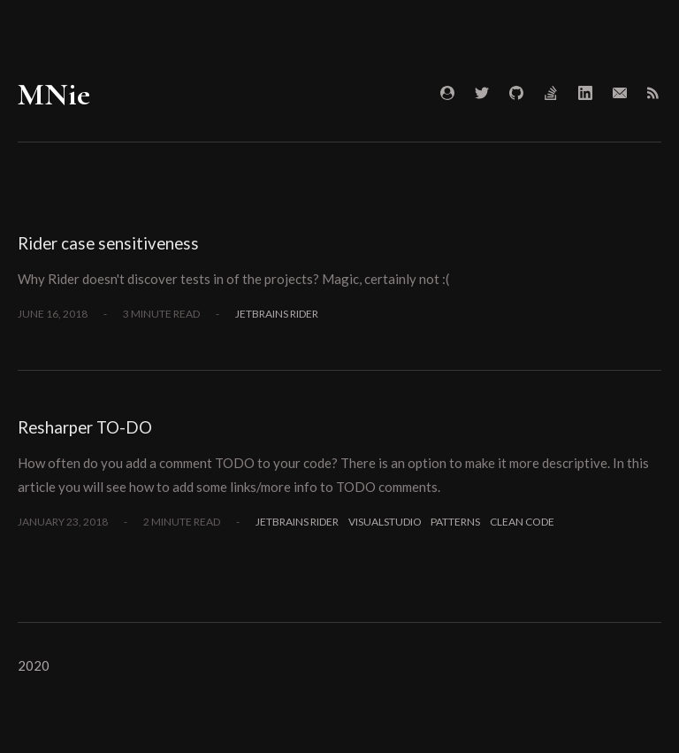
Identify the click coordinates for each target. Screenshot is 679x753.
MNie (54, 94)
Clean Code (522, 521)
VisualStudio (385, 521)
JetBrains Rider (276, 313)
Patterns (455, 521)
